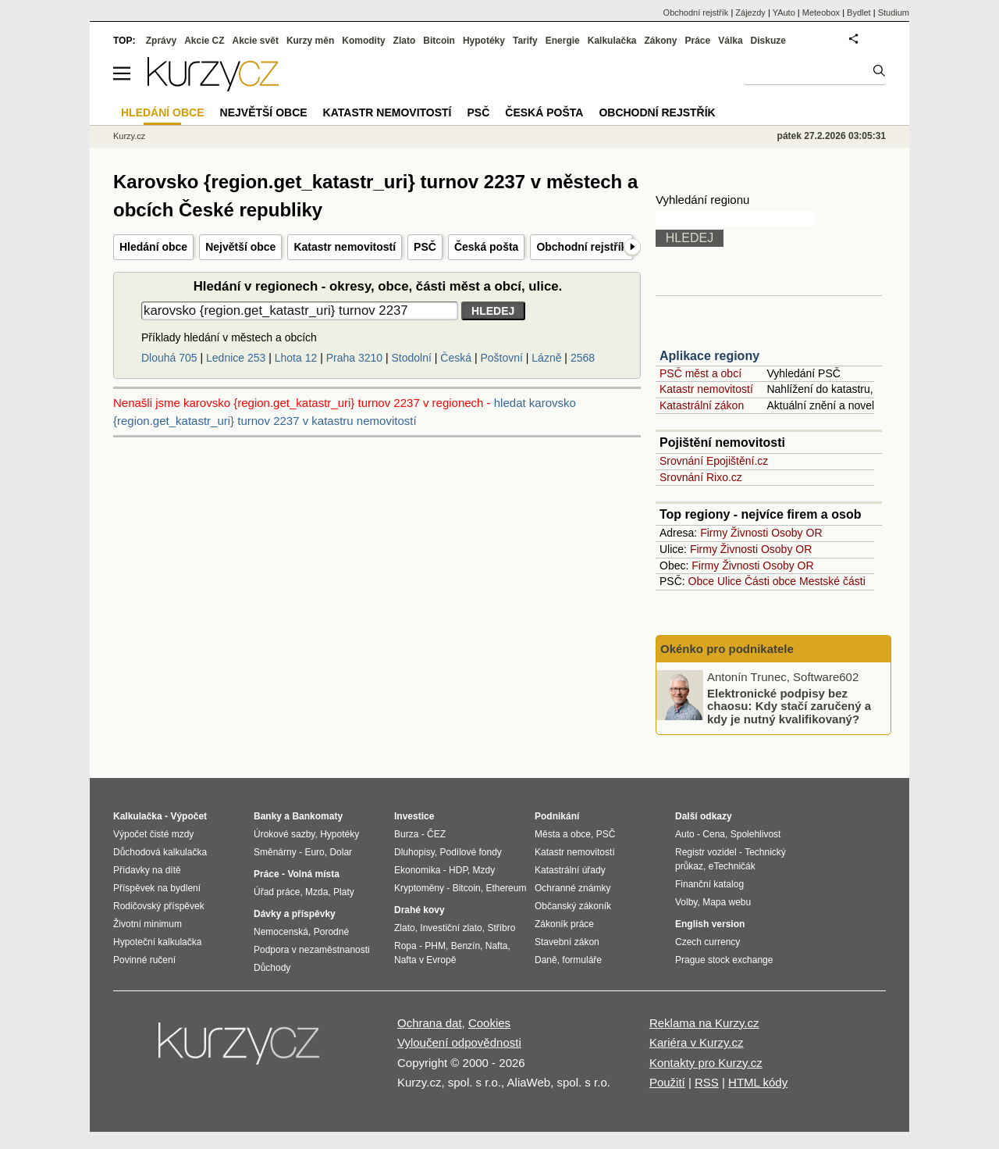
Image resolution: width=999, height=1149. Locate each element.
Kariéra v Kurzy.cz (696, 1042)
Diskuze (768, 40)
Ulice (729, 581)
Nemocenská (281, 931)
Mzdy (484, 870)
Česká (455, 357)
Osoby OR (796, 532)
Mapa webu (726, 902)
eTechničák (732, 866)
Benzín (465, 945)
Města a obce (563, 834)
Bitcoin (439, 40)
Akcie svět (256, 40)
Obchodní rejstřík (581, 247)
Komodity (363, 40)
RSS (707, 1082)
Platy (343, 892)
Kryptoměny (419, 888)
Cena (713, 834)
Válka (730, 40)
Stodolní (412, 357)
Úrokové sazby (284, 834)
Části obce (770, 581)
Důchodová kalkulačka (160, 852)
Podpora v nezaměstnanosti (312, 949)
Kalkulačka (612, 40)
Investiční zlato (451, 927)
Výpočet (188, 816)
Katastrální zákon (701, 405)
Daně (546, 960)
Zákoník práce (564, 924)
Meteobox (821, 12)
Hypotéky (484, 40)
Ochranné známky (572, 888)
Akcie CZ (204, 40)
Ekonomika (417, 870)
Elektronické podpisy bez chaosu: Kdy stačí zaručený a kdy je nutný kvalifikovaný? (789, 705)
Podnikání (557, 816)
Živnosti (749, 532)
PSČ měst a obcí (700, 373)
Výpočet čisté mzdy (153, 834)
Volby (686, 902)
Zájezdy (750, 12)
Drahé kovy (419, 910)
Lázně (546, 357)
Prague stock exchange (724, 960)
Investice (414, 816)
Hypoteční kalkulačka (157, 942)
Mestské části (832, 581)
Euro (314, 852)
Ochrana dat (429, 1022)
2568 (583, 357)
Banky (268, 816)
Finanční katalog (709, 884)
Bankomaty (317, 816)
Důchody (272, 967)
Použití (667, 1082)
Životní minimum (147, 924)
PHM (435, 945)
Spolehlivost (756, 834)
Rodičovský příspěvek (158, 906)
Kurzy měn (310, 40)
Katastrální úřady (570, 870)
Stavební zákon (567, 942)
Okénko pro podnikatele (727, 648)
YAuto (784, 12)
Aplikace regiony (709, 355)
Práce (698, 40)
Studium (893, 12)
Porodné (331, 931)
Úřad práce (277, 892)
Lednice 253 (235, 357)
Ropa (405, 945)
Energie (563, 40)
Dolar (340, 852)
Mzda (316, 892)
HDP (458, 870)
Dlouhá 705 (169, 357)
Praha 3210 (354, 357)
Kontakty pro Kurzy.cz (706, 1062)
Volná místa (313, 874)
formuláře (582, 960)
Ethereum (505, 888)
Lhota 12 (296, 357)
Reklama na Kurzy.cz (704, 1022)
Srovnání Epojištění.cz (713, 461)
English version (710, 924)
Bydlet (859, 12)
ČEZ (436, 834)
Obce (701, 581)
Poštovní (501, 357)
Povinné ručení (144, 960)
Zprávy (161, 40)
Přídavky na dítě (147, 870)
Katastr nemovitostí (344, 247)
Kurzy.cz (129, 136)
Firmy (713, 532)
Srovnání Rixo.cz (700, 477)
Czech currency (707, 942)
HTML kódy (757, 1082)
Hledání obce (153, 247)
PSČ (425, 247)
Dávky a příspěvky (295, 913)
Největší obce (240, 247)
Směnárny (275, 852)
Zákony (660, 40)
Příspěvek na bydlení (157, 888)
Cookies (489, 1022)
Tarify (525, 40)
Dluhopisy (414, 852)
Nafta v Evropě (425, 960)
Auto (685, 834)
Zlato (404, 40)
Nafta (496, 945)
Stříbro (501, 927)
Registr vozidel (706, 852)
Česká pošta (486, 247)
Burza (406, 834)
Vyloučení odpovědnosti (459, 1042)
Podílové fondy (470, 852)
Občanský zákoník (573, 906)
